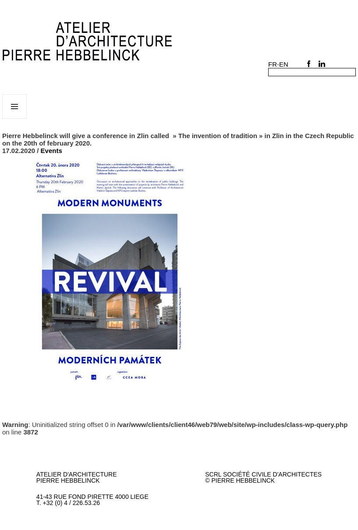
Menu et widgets (15, 118)
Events (51, 150)
